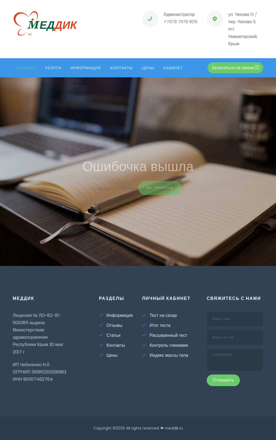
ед (45, 25)
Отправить (223, 380)
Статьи (109, 335)
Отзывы (110, 325)
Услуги (53, 68)
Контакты (121, 68)
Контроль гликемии (165, 345)
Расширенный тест (164, 335)
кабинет (173, 68)
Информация (85, 68)
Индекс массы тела (165, 355)
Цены (148, 68)
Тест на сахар (159, 315)
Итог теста (156, 325)
